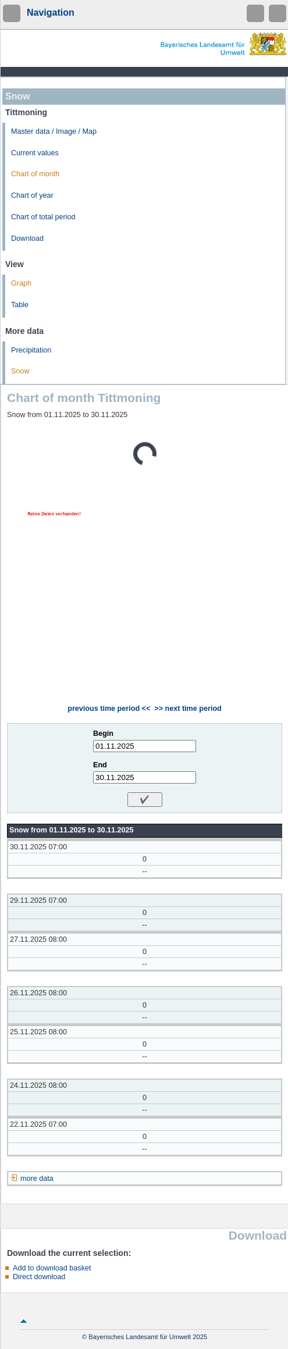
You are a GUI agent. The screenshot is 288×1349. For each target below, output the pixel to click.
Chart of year (32, 195)
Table (20, 305)
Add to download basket (52, 1268)
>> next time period (187, 708)
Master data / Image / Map (54, 131)
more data (37, 1178)
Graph (21, 283)
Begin (103, 733)
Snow (20, 371)
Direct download (39, 1277)
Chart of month (35, 174)
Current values (35, 153)
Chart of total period (43, 217)
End (100, 765)
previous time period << (108, 708)
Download (27, 238)
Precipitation (31, 350)
